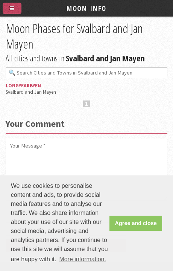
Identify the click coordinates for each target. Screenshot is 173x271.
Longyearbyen (23, 85)
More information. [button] (82, 259)
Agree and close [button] (136, 223)
